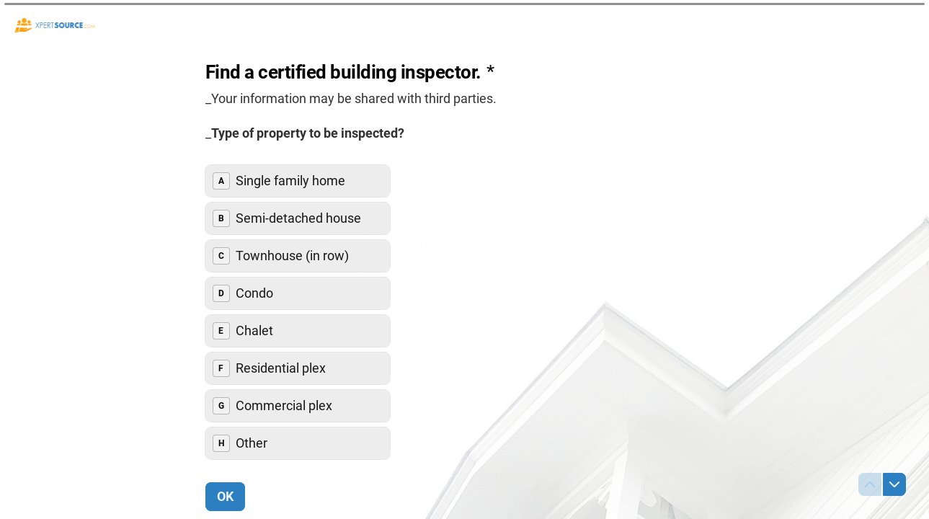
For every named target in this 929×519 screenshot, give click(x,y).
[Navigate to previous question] (869, 484)
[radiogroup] (297, 312)
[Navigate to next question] (894, 484)
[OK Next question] (225, 496)
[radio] (297, 181)
